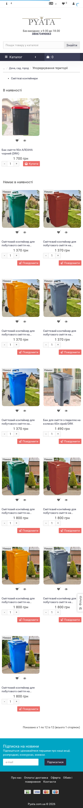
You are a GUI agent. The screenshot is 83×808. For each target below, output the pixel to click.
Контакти (49, 781)
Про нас (16, 777)
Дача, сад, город (19, 68)
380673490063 (41, 33)
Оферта (56, 777)
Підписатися (55, 762)
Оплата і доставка (36, 777)
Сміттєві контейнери (24, 78)
